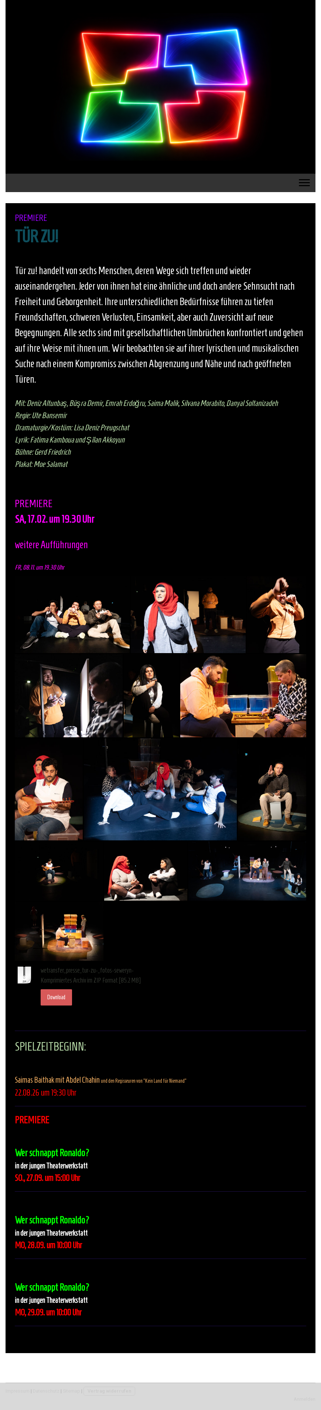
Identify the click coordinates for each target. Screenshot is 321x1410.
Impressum (18, 1391)
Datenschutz (46, 1391)
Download (56, 997)
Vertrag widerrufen (109, 1391)
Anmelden (304, 1399)
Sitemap (71, 1391)
